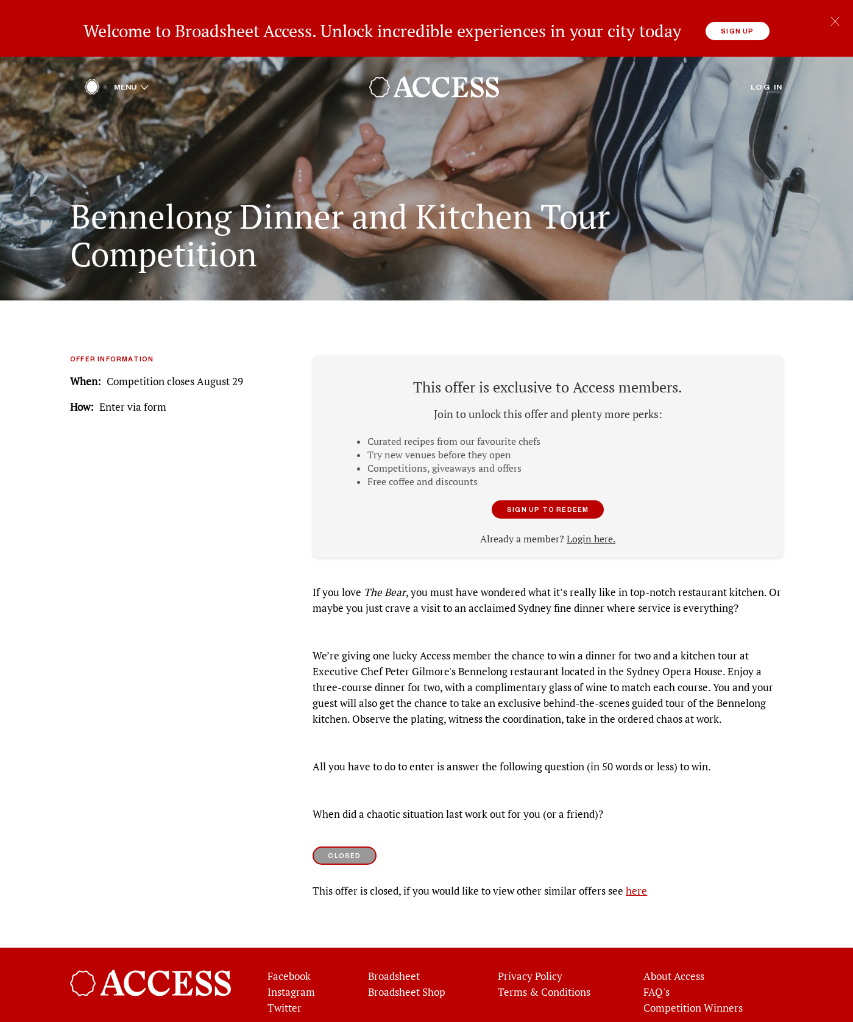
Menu (131, 60)
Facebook (289, 950)
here (636, 864)
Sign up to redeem (548, 483)
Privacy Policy (530, 950)
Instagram (291, 966)
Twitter (284, 981)
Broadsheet (394, 950)
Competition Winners (693, 981)
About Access (673, 950)
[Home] (92, 64)
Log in (767, 60)
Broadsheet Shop (406, 966)
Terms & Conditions (544, 966)
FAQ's (656, 966)
